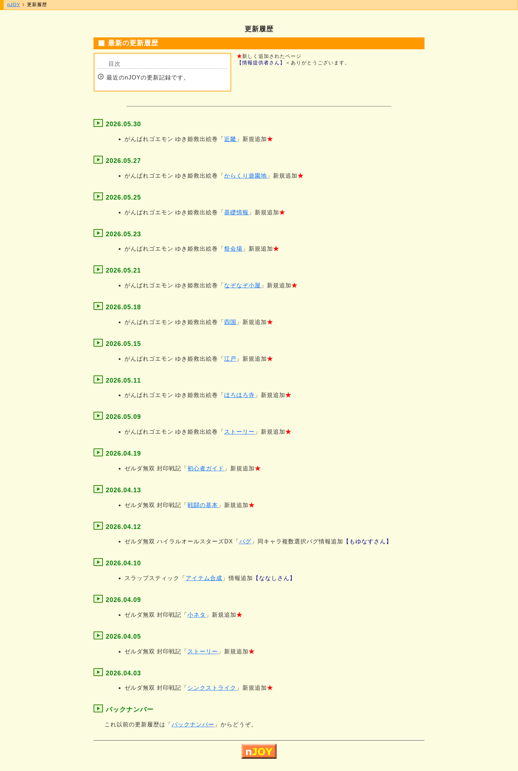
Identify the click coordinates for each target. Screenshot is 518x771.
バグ (245, 541)
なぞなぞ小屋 (242, 285)
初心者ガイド (205, 468)
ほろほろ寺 (239, 395)
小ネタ (196, 615)
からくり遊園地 (245, 176)
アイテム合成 (204, 578)
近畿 (230, 139)
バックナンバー (193, 724)
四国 (230, 322)
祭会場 (233, 249)
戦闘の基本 (202, 505)
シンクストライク (211, 688)
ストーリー (239, 432)
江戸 (230, 359)
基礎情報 (236, 212)
